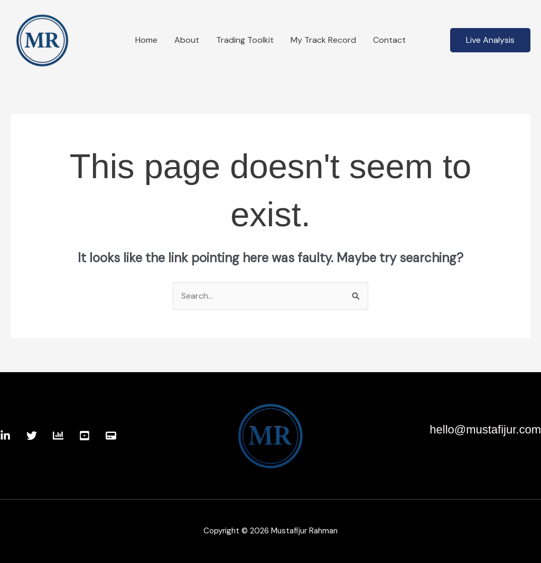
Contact (389, 39)
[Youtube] (84, 435)
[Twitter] (31, 435)
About (186, 39)
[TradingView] (58, 435)
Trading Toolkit (245, 39)
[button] (490, 40)
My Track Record (323, 39)
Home (146, 39)
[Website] (111, 435)
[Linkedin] (5, 435)
